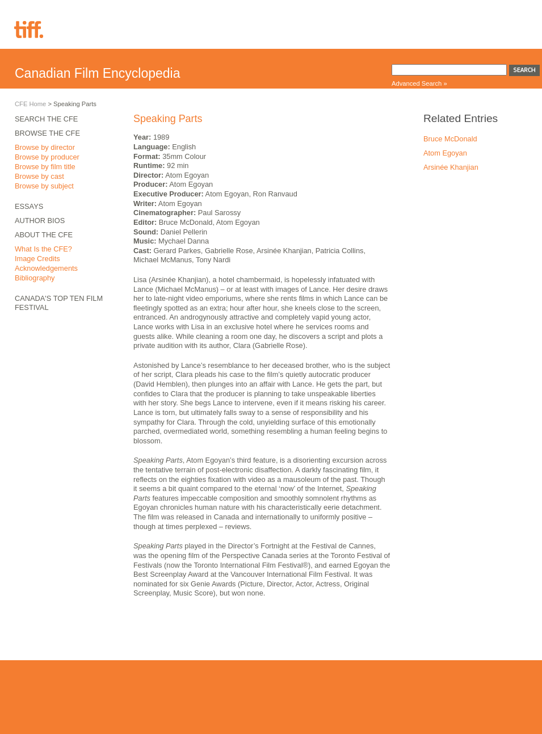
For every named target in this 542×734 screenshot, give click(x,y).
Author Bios (40, 220)
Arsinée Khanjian (450, 167)
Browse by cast (39, 176)
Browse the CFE (47, 133)
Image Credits (37, 258)
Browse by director (45, 147)
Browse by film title (45, 166)
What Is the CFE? (43, 249)
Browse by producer (47, 157)
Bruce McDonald (450, 139)
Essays (29, 206)
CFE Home (30, 103)
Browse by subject (44, 186)
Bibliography (34, 278)
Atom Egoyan (445, 153)
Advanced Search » (419, 83)
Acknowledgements (46, 268)
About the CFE (44, 234)
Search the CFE (46, 119)
